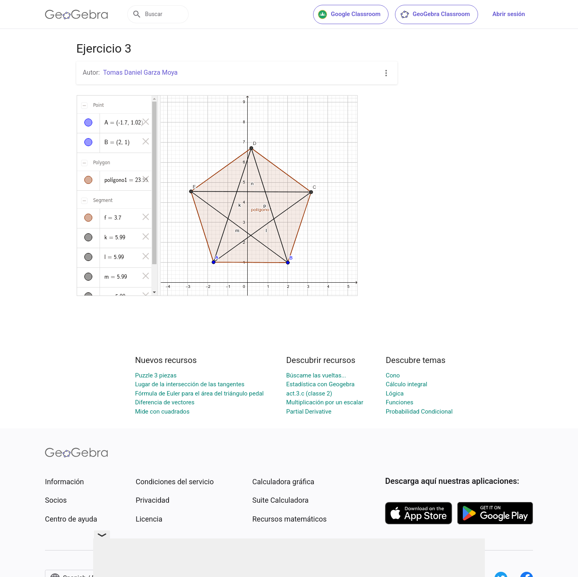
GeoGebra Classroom (435, 14)
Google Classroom (349, 14)
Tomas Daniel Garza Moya (140, 72)
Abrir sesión (509, 14)
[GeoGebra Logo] (76, 14)
